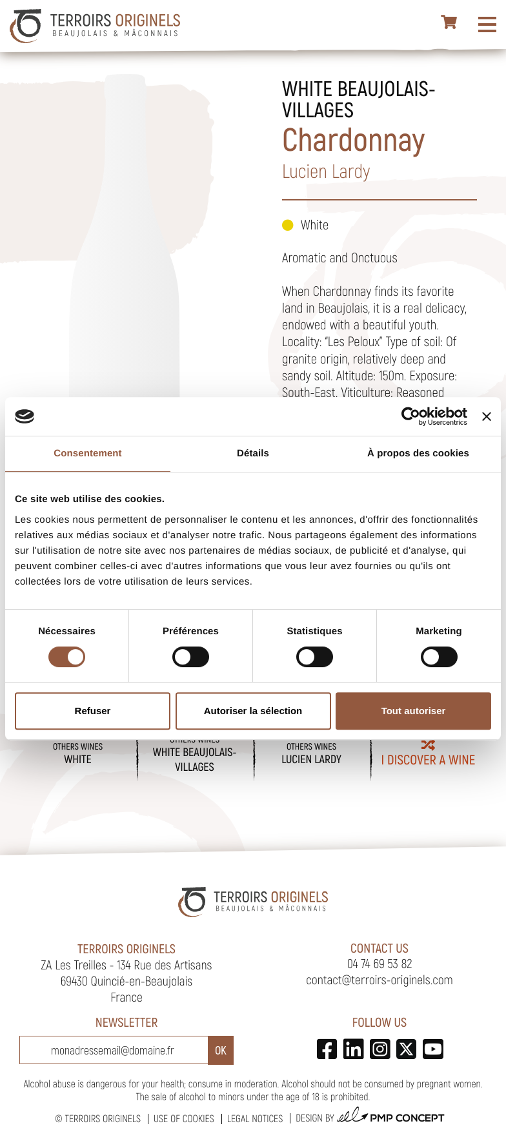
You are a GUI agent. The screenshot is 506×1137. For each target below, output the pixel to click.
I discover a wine (428, 753)
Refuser (93, 710)
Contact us (379, 947)
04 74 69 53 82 (379, 963)
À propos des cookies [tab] (418, 453)
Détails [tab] (253, 453)
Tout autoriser (413, 710)
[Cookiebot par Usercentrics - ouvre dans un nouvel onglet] (410, 416)
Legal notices (255, 1119)
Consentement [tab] (87, 453)
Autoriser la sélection (253, 710)
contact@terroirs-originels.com (379, 979)
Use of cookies (184, 1119)
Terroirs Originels (103, 1119)
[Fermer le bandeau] (486, 416)
